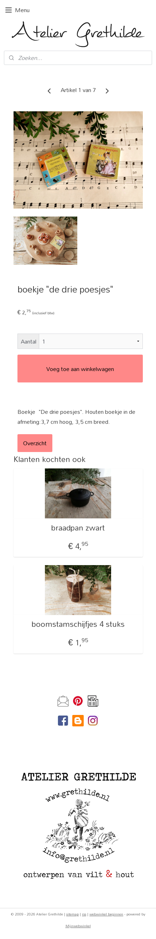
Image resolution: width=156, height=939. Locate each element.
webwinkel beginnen (106, 914)
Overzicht (35, 443)
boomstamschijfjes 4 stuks (78, 624)
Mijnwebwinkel (78, 925)
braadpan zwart (78, 528)
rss (84, 914)
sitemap (72, 914)
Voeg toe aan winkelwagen (80, 369)
